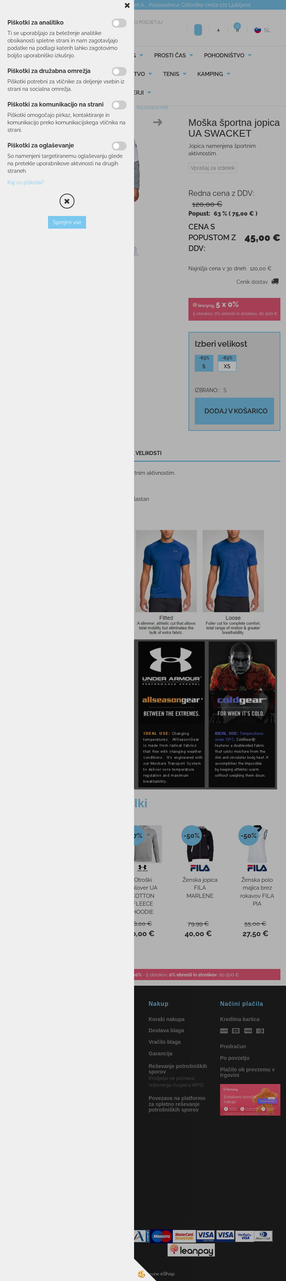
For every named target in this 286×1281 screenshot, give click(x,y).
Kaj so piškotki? (25, 182)
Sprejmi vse (67, 222)
